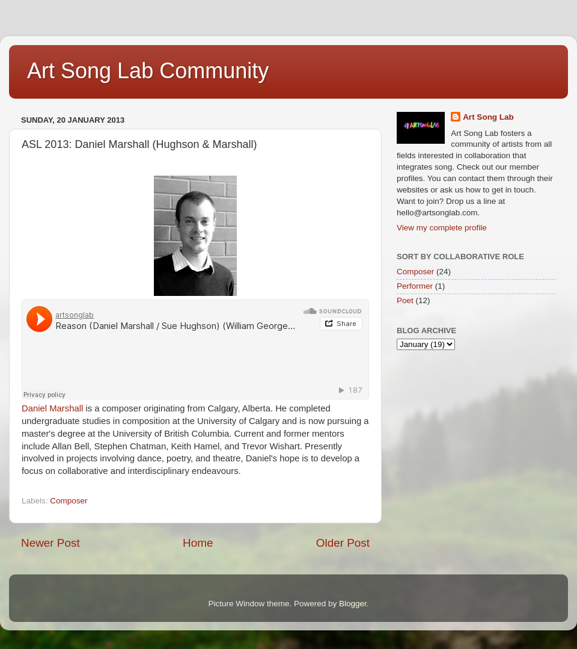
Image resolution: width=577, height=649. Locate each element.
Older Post (343, 543)
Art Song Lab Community (148, 70)
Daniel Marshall (52, 408)
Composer (68, 500)
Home (198, 543)
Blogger (353, 603)
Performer (415, 286)
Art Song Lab (488, 116)
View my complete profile (442, 227)
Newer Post (50, 543)
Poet (405, 300)
